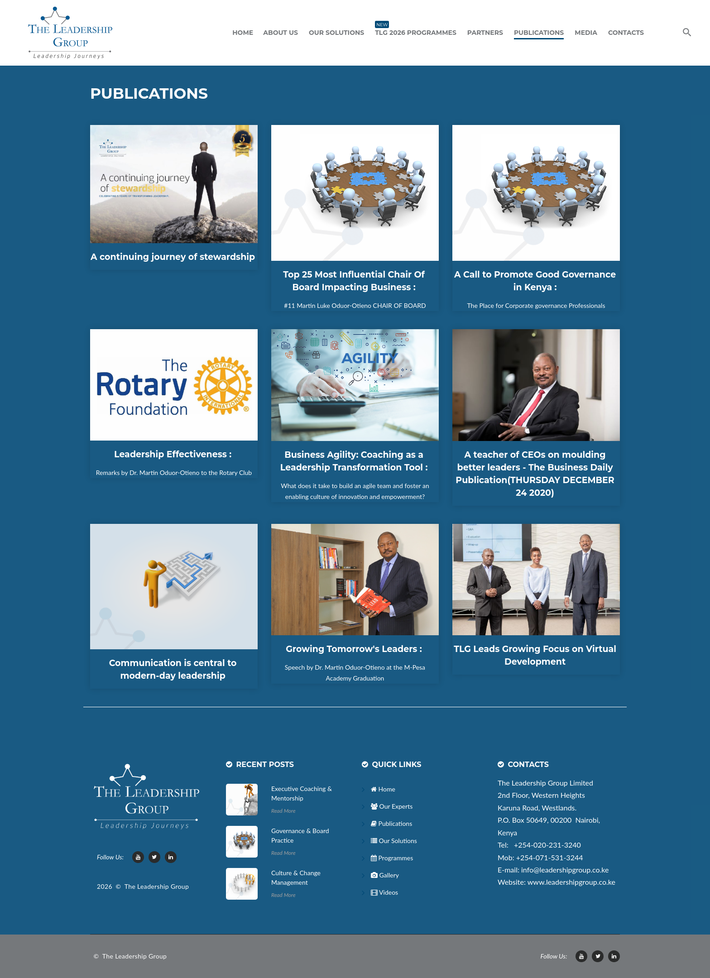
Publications (539, 33)
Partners (485, 33)
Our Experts (392, 806)
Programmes (392, 858)
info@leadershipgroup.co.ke (565, 869)
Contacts (626, 33)
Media (586, 33)
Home (242, 33)
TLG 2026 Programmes (415, 32)
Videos (384, 892)
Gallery (385, 875)
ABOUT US (280, 33)
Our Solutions (336, 33)
